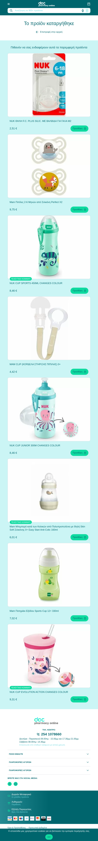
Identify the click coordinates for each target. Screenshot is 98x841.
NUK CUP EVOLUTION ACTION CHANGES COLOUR (39, 692)
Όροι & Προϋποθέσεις (17, 828)
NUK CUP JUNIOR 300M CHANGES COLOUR (35, 445)
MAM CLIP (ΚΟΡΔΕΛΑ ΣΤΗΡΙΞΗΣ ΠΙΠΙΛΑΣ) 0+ (35, 364)
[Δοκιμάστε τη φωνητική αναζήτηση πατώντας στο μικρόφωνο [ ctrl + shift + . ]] (82, 10)
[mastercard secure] (38, 818)
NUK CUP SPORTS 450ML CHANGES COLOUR (36, 283)
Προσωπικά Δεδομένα (38, 828)
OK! (49, 837)
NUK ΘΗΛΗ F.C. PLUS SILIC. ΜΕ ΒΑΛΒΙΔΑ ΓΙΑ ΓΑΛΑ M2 (40, 121)
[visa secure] (44, 818)
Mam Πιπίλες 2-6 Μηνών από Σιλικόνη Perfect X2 (36, 202)
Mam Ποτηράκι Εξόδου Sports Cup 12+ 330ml (34, 611)
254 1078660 (51, 734)
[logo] (48, 4)
